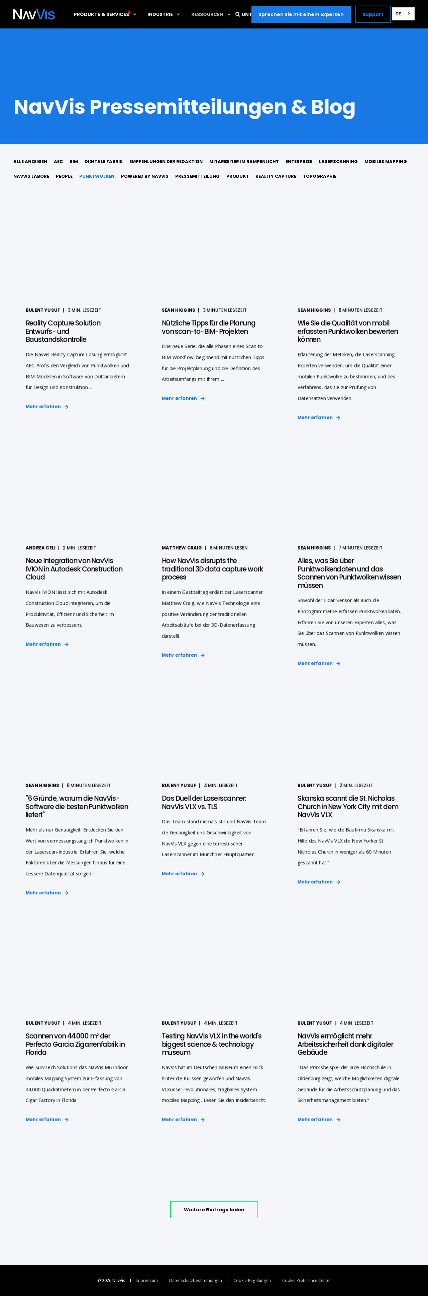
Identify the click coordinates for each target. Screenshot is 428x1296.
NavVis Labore (31, 176)
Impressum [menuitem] (147, 1281)
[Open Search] (238, 13)
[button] (214, 1209)
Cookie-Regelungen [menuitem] (252, 1281)
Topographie (319, 176)
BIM (74, 161)
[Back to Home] (34, 14)
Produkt (237, 176)
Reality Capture (275, 176)
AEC (58, 161)
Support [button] (373, 14)
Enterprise (299, 161)
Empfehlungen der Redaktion (166, 161)
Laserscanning (338, 161)
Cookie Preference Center (306, 1281)
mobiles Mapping (385, 161)
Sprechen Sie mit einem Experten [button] (301, 14)
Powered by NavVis (145, 176)
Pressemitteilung (197, 176)
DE (398, 14)
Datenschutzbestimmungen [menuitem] (195, 1281)
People (64, 176)
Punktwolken (96, 176)
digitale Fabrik (104, 161)
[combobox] (403, 13)
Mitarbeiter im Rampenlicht (244, 161)
